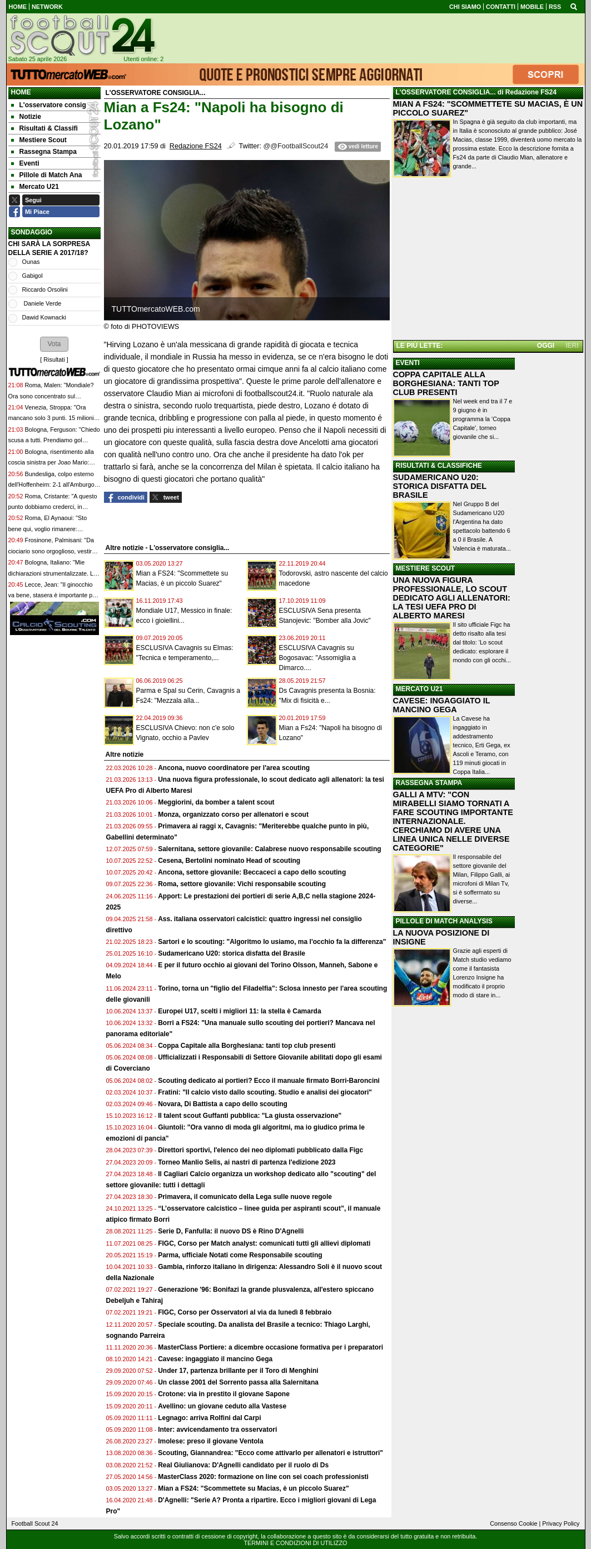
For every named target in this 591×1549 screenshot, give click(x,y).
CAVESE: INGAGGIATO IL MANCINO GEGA (441, 705)
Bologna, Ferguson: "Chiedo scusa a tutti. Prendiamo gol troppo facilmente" (54, 440)
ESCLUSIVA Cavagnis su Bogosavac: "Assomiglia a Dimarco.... (317, 658)
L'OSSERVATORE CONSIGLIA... (446, 92)
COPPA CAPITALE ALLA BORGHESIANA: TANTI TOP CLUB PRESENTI (446, 383)
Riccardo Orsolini (45, 289)
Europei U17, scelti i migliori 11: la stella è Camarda (239, 1011)
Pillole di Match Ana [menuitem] (46, 175)
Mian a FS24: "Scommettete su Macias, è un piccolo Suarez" (253, 1488)
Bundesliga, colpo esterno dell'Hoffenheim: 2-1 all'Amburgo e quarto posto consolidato (54, 485)
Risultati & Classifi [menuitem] (44, 128)
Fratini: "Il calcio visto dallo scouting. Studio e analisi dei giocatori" (265, 1092)
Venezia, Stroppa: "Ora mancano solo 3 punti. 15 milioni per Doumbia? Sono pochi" (51, 418)
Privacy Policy (560, 1523)
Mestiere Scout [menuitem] (39, 140)
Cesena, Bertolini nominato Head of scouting (229, 861)
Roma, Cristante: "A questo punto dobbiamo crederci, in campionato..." (52, 507)
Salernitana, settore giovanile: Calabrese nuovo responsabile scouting (269, 849)
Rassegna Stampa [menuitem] (44, 152)
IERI (571, 345)
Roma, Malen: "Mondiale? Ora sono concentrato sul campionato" (51, 396)
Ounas (31, 261)
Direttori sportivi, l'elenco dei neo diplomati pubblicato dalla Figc (260, 1150)
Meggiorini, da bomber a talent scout (216, 802)
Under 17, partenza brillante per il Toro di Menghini (238, 1371)
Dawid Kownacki (44, 317)
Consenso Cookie (513, 1523)
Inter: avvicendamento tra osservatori (217, 1429)
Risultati (53, 359)
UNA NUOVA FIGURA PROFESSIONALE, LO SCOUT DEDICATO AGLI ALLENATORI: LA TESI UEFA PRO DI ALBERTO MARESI (451, 598)
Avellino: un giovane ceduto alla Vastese (222, 1406)
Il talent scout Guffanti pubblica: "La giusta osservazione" (249, 1116)
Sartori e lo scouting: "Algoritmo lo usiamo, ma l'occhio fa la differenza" (272, 942)
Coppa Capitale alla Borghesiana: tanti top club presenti (246, 1046)
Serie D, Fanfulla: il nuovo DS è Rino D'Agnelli (231, 1231)
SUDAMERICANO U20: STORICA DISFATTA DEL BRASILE (439, 486)
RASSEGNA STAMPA (429, 783)
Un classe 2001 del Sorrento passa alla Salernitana (238, 1382)
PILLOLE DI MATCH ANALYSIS (444, 921)
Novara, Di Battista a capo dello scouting (222, 1104)
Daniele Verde (42, 303)
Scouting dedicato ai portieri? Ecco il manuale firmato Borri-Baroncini (269, 1081)
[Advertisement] (488, 260)
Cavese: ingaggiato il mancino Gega (215, 1359)
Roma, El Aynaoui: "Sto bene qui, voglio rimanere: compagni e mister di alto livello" (51, 528)
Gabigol (32, 275)
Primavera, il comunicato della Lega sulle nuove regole (245, 1197)
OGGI (545, 345)
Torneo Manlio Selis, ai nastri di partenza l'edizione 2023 (246, 1162)
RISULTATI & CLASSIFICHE (439, 465)
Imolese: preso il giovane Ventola (210, 1441)
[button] (54, 344)
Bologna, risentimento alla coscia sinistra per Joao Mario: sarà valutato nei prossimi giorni (51, 462)
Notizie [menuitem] (26, 117)
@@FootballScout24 (296, 146)
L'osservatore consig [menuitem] (48, 105)
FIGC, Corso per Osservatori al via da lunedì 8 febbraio (244, 1312)
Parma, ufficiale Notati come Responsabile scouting (240, 1255)
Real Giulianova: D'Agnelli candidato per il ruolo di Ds (243, 1465)
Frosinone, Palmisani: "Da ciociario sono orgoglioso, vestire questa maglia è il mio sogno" (52, 551)
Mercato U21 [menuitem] (35, 187)
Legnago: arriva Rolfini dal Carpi (209, 1418)
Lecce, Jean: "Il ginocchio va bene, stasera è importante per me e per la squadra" (53, 595)
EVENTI (408, 363)
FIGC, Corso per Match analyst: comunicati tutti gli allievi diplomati (265, 1243)
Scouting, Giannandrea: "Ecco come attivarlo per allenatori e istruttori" (270, 1453)
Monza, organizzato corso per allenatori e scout (233, 814)
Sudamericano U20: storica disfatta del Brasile (231, 953)
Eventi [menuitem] (25, 163)
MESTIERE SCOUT (425, 568)
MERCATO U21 (419, 689)
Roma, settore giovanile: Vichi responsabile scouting (242, 884)
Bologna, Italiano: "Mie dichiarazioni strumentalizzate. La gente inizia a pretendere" (52, 573)
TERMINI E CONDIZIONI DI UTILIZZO (295, 1543)
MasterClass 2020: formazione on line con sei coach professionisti (263, 1477)
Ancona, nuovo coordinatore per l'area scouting (234, 768)
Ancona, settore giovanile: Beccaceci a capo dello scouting (252, 872)
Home (21, 92)
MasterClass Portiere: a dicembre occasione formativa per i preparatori (270, 1347)
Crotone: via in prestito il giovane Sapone (224, 1394)
